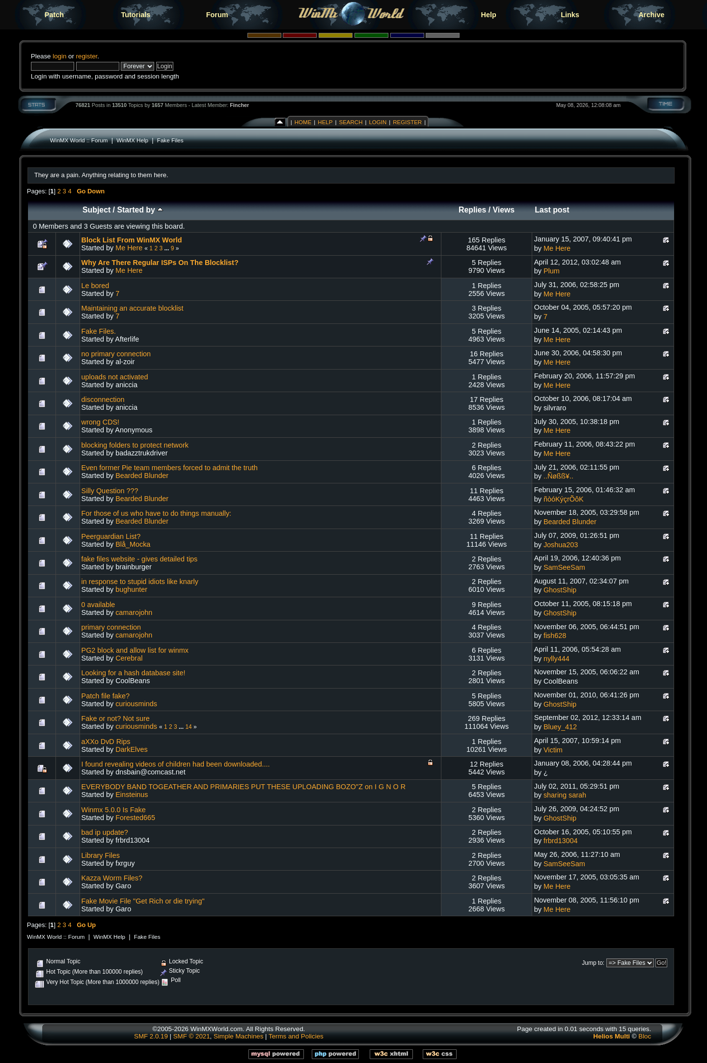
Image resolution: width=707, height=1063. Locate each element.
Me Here (128, 248)
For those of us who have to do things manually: (157, 513)
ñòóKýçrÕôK (564, 499)
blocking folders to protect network (135, 445)
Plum (552, 271)
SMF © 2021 (191, 1036)
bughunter (131, 589)
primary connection (111, 627)
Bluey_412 (560, 727)
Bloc (644, 1036)
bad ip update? (105, 832)
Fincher (239, 105)
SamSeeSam (564, 567)
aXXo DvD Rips (106, 741)
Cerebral (128, 658)
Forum (217, 15)
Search (350, 122)
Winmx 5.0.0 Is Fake (114, 810)
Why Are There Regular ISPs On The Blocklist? (160, 262)
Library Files (101, 855)
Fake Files (170, 140)
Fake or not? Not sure (116, 718)
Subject (96, 210)
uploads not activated (115, 377)
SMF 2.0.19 (151, 1036)
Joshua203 (561, 545)
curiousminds (136, 704)
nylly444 (557, 659)
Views (504, 210)
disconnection (103, 399)
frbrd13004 (561, 841)
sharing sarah (565, 795)
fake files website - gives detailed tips (140, 559)
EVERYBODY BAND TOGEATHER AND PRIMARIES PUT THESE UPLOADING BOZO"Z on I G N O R (244, 787)
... (167, 248)
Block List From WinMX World (132, 240)
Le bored (95, 286)
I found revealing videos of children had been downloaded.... (176, 764)
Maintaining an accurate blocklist (133, 308)
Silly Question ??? (110, 491)
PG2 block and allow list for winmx (135, 650)
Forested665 (135, 818)
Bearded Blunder (141, 475)
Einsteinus (131, 794)
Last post (552, 210)
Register (407, 122)
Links (570, 15)
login (59, 56)
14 (188, 726)
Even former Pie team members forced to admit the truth (170, 468)
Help (488, 15)
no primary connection (116, 354)
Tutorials (135, 15)
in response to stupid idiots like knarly (140, 581)
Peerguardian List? (111, 536)
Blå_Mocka (132, 544)
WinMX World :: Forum (79, 140)
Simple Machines (238, 1036)
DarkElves (131, 749)
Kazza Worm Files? (112, 878)
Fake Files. (99, 331)
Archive (651, 15)
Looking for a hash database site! (134, 673)
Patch (54, 15)
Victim (553, 750)
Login (377, 122)
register (87, 56)
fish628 (555, 635)
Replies (472, 210)
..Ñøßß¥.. (558, 476)
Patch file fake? (106, 696)
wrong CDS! (101, 422)
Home (303, 122)
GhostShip (560, 590)
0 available (98, 605)
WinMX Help (132, 140)
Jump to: (593, 962)
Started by (140, 210)
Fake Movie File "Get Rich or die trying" (143, 901)
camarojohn (133, 612)
